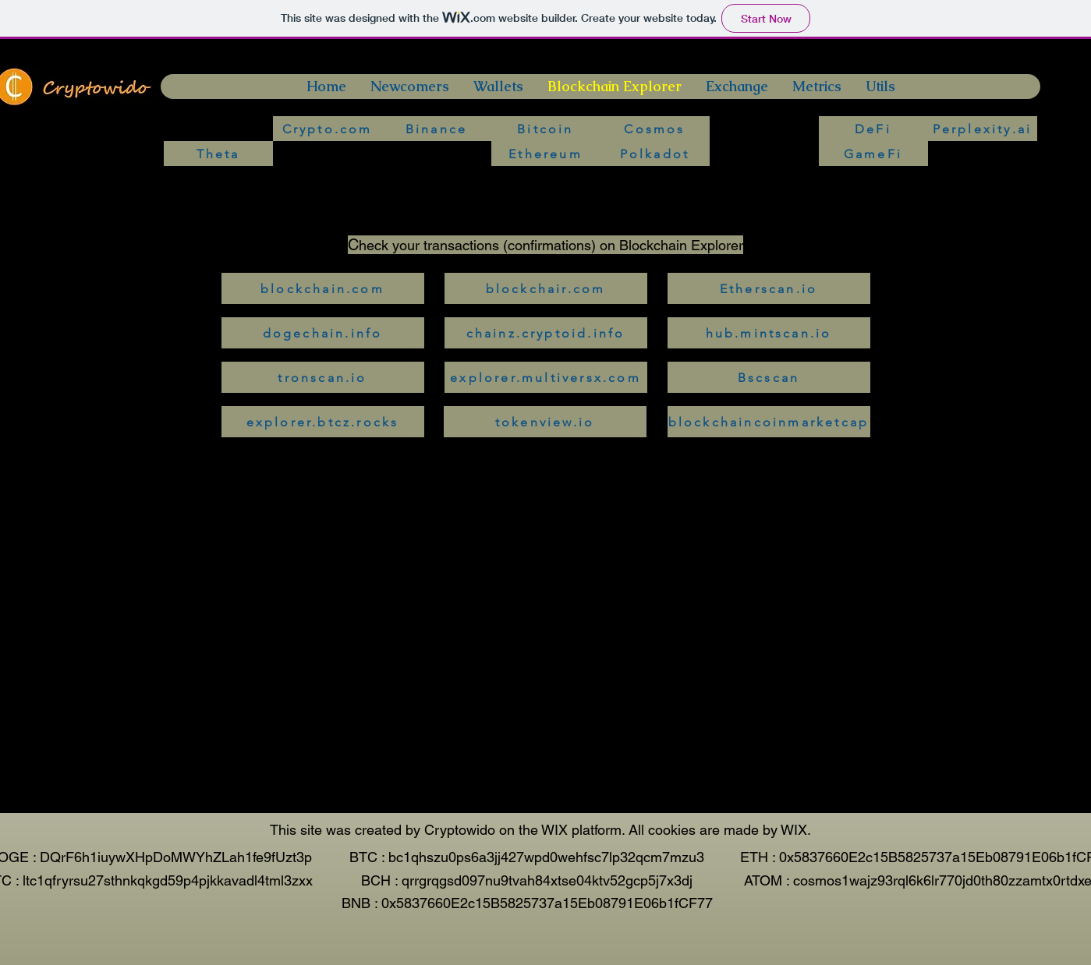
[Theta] (218, 153)
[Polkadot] (655, 153)
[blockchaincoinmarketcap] (769, 421)
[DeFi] (873, 128)
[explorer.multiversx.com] (546, 377)
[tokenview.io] (545, 421)
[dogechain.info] (322, 332)
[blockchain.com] (322, 288)
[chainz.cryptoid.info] (546, 332)
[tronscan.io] (322, 377)
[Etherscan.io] (769, 288)
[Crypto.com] (327, 128)
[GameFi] (873, 153)
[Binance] (436, 128)
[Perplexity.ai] (982, 128)
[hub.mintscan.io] (769, 332)
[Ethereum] (545, 153)
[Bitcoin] (545, 128)
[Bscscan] (769, 377)
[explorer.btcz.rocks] (322, 421)
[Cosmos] (655, 128)
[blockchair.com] (546, 288)
